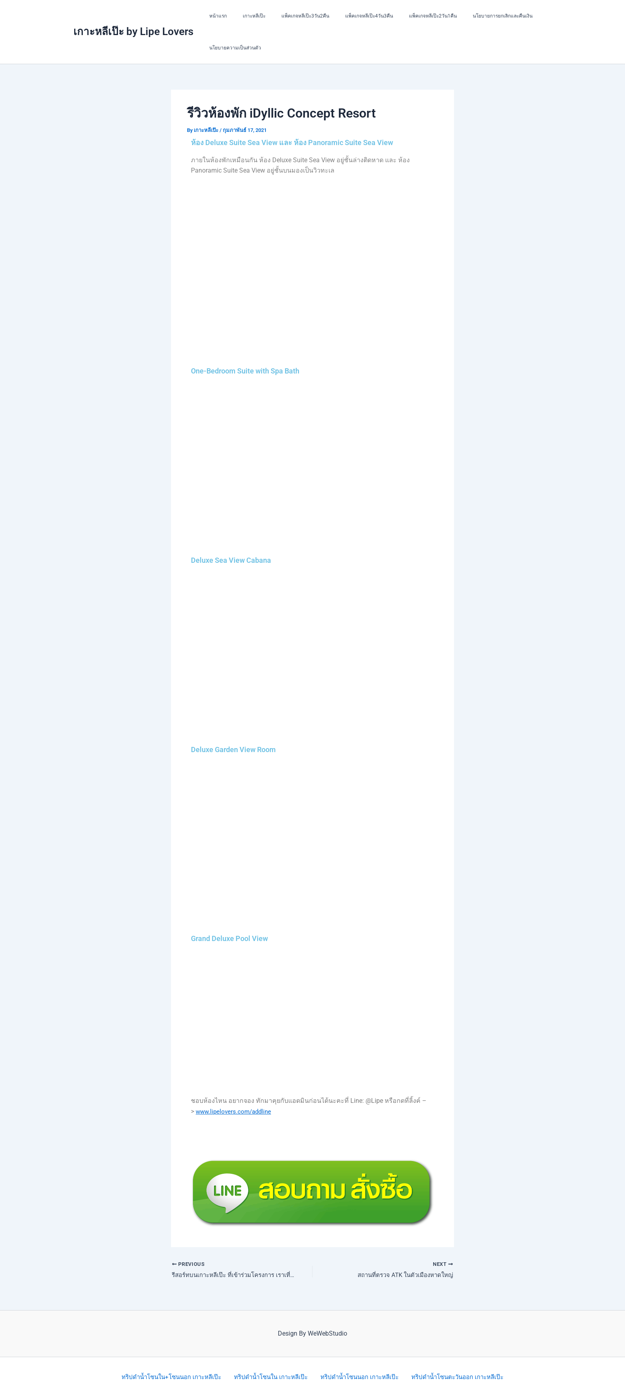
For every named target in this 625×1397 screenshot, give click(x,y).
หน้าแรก (215, 16)
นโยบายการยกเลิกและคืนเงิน (467, 16)
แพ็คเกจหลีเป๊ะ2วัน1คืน (404, 16)
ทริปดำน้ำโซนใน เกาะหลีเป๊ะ (271, 1377)
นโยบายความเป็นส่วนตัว (232, 48)
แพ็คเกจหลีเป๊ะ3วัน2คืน (289, 16)
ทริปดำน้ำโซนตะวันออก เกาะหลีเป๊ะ (459, 1377)
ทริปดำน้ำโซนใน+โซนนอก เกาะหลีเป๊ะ (170, 1377)
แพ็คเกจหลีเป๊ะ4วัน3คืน (347, 16)
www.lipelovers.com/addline (235, 1111)
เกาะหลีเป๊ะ (244, 16)
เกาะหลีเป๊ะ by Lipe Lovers (133, 31)
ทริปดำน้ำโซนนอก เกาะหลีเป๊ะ (360, 1377)
